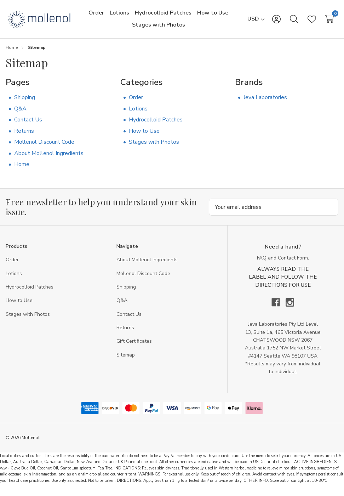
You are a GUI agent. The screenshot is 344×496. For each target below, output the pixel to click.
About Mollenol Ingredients (49, 160)
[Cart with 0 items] (329, 22)
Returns (24, 137)
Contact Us (28, 126)
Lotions (138, 115)
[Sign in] (276, 22)
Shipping (24, 104)
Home (21, 171)
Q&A (20, 115)
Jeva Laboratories (265, 104)
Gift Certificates (134, 347)
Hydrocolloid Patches (156, 126)
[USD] (256, 22)
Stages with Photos (154, 149)
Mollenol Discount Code (44, 149)
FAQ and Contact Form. (283, 264)
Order (136, 104)
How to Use (144, 137)
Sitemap (125, 361)
